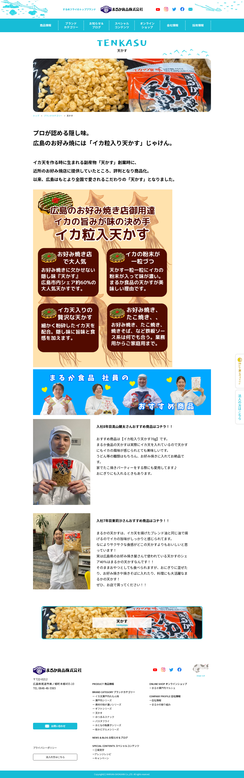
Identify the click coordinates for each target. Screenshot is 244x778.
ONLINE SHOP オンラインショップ (168, 684)
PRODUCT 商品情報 (103, 684)
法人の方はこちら (55, 757)
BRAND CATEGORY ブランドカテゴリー (113, 692)
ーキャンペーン (100, 758)
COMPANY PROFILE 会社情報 (164, 696)
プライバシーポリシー (45, 747)
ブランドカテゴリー (53, 115)
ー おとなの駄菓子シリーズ (106, 725)
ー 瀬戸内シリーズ (102, 700)
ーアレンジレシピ (101, 754)
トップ (36, 115)
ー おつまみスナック (103, 717)
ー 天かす (97, 713)
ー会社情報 (155, 700)
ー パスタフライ (100, 721)
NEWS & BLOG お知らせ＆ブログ (110, 737)
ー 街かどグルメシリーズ (105, 729)
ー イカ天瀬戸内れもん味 (105, 696)
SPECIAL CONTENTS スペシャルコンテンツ (115, 746)
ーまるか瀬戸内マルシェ (162, 688)
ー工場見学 (98, 750)
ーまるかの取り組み (160, 704)
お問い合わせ (55, 726)
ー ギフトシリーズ (102, 708)
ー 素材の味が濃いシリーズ (106, 704)
